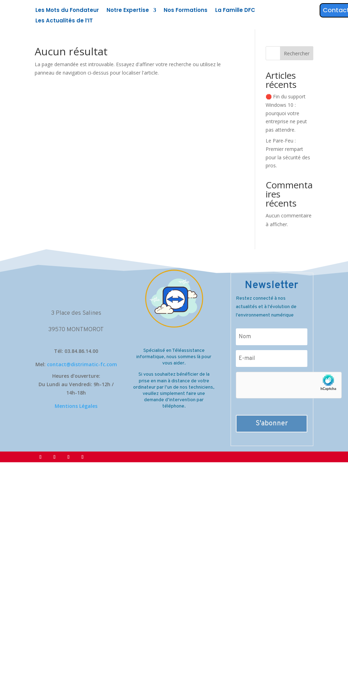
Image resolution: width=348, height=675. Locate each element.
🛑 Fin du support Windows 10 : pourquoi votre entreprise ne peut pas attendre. (286, 113)
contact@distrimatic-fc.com (82, 364)
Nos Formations (185, 11)
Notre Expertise (128, 11)
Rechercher (296, 53)
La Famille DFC (235, 11)
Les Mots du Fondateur (67, 11)
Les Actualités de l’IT (64, 21)
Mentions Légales (76, 406)
